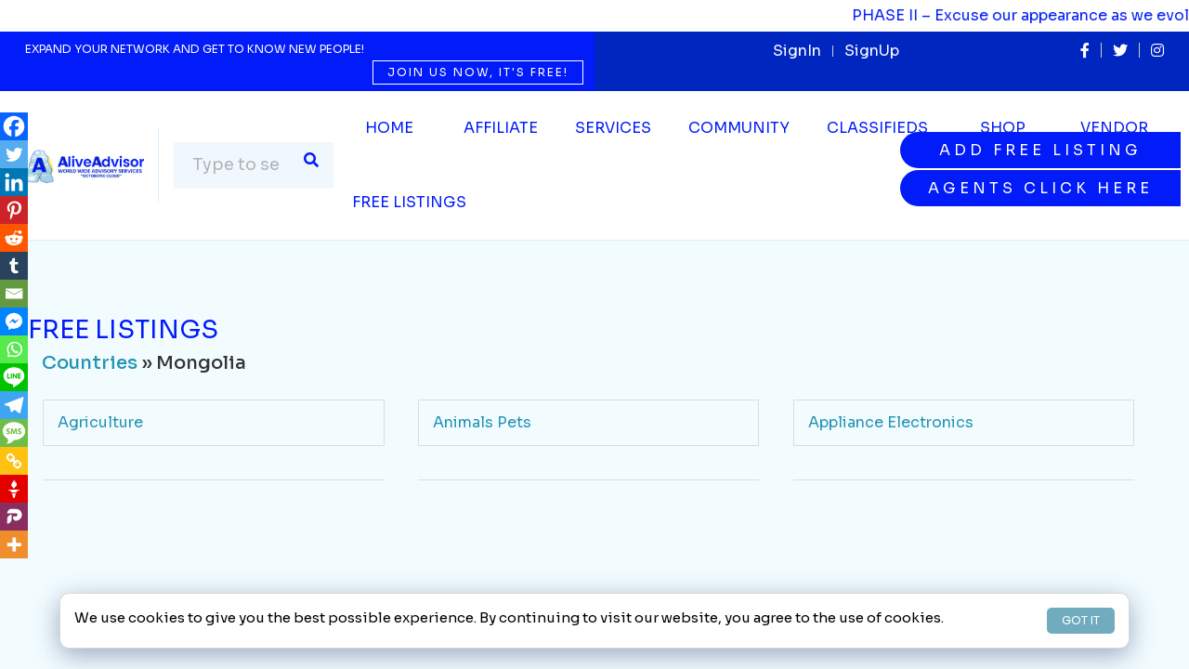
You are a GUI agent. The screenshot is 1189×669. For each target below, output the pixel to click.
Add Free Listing (1040, 150)
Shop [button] (1003, 128)
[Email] (14, 294)
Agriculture (100, 422)
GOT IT (1081, 620)
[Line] (14, 377)
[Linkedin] (14, 182)
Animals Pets (482, 422)
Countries (89, 362)
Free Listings (409, 202)
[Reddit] (14, 238)
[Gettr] (14, 489)
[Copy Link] (14, 461)
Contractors (854, 583)
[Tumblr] (14, 266)
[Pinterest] (14, 210)
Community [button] (739, 128)
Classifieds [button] (877, 128)
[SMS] (14, 433)
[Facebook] (14, 126)
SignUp (871, 50)
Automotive (478, 502)
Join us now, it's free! (477, 72)
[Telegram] (14, 405)
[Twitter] (14, 154)
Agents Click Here (1040, 188)
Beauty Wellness (870, 502)
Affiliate (501, 128)
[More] (14, 544)
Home (389, 128)
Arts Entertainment (129, 502)
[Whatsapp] (14, 349)
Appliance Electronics (890, 422)
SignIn (797, 50)
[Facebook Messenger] (14, 321)
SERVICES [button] (613, 128)
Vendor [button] (1114, 128)
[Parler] (14, 517)
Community (476, 583)
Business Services (126, 583)
